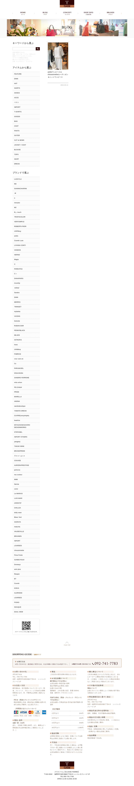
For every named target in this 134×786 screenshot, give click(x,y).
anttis (16, 236)
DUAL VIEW (18, 612)
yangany (17, 441)
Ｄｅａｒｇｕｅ (19, 456)
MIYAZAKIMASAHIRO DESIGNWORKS (22, 426)
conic (16, 489)
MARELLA (18, 397)
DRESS (17, 164)
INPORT (17, 541)
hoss (16, 344)
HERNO (17, 255)
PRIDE (16, 392)
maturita (17, 527)
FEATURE (18, 74)
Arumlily (17, 283)
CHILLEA (17, 508)
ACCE (16, 97)
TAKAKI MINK (19, 446)
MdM (16, 479)
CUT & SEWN (19, 140)
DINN (16, 79)
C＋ (15, 274)
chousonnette (19, 550)
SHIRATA (17, 522)
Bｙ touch (17, 212)
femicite (17, 321)
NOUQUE (17, 607)
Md (15, 184)
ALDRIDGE (18, 593)
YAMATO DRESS (20, 411)
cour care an (18, 359)
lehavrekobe (18, 373)
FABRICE (17, 354)
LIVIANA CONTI (20, 245)
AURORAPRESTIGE (21, 465)
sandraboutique (20, 406)
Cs (15, 363)
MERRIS (17, 302)
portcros (17, 470)
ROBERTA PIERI (20, 226)
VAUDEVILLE (19, 531)
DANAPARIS (18, 278)
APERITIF (18, 503)
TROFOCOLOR (19, 217)
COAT (16, 126)
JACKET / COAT (20, 145)
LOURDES (18, 545)
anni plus (17, 569)
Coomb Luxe (18, 240)
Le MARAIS (18, 493)
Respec (17, 574)
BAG (16, 121)
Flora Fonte (18, 555)
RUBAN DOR (19, 326)
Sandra (17, 292)
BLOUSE (17, 150)
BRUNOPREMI (19, 451)
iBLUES (17, 335)
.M (15, 193)
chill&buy (17, 349)
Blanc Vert (18, 517)
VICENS (17, 316)
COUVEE (17, 460)
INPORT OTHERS (20, 437)
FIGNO (16, 602)
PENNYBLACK (19, 330)
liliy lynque (18, 387)
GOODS (17, 116)
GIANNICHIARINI (20, 188)
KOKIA (16, 588)
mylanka (17, 311)
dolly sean (18, 512)
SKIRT (16, 159)
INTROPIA (18, 340)
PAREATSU (18, 269)
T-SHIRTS (18, 112)
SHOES (17, 93)
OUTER (17, 135)
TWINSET (17, 307)
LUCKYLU (18, 179)
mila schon (18, 382)
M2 (15, 207)
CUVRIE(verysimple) (21, 415)
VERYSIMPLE (19, 221)
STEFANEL (18, 432)
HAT (15, 83)
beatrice (17, 420)
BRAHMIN (18, 536)
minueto (17, 203)
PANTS (17, 131)
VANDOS (17, 250)
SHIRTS (17, 88)
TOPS (16, 154)
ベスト (16, 102)
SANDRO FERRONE (21, 378)
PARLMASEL (19, 368)
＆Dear (16, 288)
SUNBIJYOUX (19, 560)
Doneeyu (17, 564)
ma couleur (18, 474)
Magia (16, 259)
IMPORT (17, 107)
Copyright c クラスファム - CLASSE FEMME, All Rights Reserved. (67, 783)
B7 (15, 579)
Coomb (16, 583)
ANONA (17, 401)
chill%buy (17, 231)
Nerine (16, 484)
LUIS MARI (18, 498)
